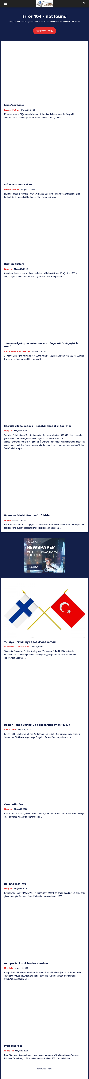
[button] (5, 3)
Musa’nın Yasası (14, 105)
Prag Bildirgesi (13, 1046)
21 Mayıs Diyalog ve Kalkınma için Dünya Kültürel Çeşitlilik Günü (41, 345)
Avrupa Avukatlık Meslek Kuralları (26, 963)
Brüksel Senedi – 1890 (18, 184)
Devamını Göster (44, 1069)
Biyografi (8, 269)
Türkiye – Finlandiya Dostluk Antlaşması (30, 642)
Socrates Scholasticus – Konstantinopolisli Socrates (38, 426)
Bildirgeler (9, 1051)
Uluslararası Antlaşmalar (16, 647)
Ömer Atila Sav (14, 804)
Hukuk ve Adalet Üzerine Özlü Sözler (27, 515)
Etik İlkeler (9, 968)
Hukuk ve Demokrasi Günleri (17, 351)
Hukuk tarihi (10, 730)
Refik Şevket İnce (15, 883)
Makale (7, 520)
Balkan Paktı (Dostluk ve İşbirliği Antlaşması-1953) (37, 724)
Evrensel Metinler (12, 110)
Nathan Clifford (14, 264)
